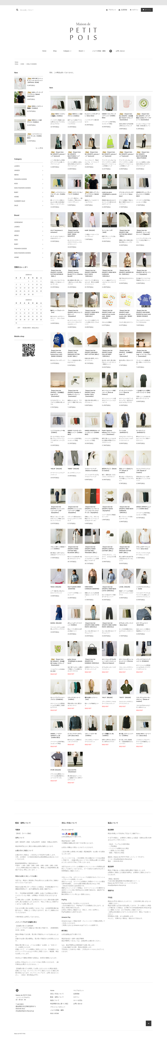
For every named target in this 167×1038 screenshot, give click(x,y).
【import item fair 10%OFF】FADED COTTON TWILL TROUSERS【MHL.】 (91, 549)
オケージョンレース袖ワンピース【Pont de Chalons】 (109, 392)
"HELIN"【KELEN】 (56, 468)
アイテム (146, 10)
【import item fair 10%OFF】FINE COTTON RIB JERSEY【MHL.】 (125, 233)
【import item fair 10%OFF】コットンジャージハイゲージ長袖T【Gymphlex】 (75, 509)
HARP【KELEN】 (90, 230)
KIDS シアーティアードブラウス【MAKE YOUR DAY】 (35, 94)
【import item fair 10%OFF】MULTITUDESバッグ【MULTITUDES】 (74, 155)
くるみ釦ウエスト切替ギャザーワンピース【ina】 (143, 391)
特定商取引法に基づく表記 (59, 1003)
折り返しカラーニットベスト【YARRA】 (126, 734)
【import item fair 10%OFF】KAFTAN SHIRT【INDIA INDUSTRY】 (73, 233)
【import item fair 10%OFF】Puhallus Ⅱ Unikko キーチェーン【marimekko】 (74, 393)
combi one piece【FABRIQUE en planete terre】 (109, 194)
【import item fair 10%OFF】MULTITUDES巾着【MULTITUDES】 (142, 155)
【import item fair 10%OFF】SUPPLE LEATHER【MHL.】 (108, 548)
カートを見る (77, 1000)
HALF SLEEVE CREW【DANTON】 (74, 588)
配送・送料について (57, 997)
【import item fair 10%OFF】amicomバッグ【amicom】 (57, 154)
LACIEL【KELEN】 (125, 587)
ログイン (135, 10)
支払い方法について (57, 994)
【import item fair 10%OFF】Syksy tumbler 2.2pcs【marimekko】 (90, 393)
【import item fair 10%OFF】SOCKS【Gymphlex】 (107, 508)
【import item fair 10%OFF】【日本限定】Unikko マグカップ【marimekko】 (57, 662)
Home (44, 51)
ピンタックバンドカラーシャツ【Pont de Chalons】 (126, 392)
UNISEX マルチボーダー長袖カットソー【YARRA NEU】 (75, 432)
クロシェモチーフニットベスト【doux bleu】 (143, 548)
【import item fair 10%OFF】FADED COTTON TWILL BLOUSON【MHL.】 (74, 549)
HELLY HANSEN (32, 64)
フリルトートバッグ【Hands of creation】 (91, 469)
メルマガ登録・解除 (99, 51)
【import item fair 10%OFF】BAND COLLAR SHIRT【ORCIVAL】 (107, 353)
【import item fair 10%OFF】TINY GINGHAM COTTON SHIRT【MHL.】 (125, 549)
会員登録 (124, 10)
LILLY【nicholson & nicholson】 (56, 231)
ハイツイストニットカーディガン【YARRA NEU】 (34, 136)
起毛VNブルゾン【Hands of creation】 (109, 469)
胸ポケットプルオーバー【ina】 (57, 311)
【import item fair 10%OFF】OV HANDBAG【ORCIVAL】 (92, 661)
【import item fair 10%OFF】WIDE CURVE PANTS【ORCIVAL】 (92, 625)
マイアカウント (78, 990)
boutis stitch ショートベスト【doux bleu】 (143, 734)
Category (67, 51)
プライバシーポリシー (57, 1007)
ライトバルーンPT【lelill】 (107, 231)
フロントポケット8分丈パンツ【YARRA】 (57, 548)
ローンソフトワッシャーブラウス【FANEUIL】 (57, 698)
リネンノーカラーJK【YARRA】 (91, 734)
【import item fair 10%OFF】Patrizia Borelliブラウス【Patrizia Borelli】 (75, 273)
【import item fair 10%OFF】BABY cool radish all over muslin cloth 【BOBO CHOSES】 (108, 314)
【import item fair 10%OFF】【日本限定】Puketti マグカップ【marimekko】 (126, 117)
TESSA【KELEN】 (56, 587)
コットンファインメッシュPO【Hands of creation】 (143, 470)
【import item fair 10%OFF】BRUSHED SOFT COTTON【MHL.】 (92, 352)
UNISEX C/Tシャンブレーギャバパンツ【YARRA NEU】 (143, 194)
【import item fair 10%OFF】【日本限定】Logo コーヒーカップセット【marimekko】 (143, 353)
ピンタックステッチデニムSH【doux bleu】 (75, 734)
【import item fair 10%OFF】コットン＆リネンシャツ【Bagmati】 (143, 232)
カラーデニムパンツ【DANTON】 (142, 624)
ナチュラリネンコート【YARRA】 (74, 698)
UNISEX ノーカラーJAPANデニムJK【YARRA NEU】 (56, 735)
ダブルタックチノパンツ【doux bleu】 (126, 624)
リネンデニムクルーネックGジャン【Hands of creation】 (143, 699)
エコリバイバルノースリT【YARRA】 (75, 193)
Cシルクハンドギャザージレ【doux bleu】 (92, 115)
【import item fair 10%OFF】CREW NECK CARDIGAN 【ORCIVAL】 (109, 273)
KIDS (22, 64)
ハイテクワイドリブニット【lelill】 (143, 588)
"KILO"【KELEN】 (107, 697)
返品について (54, 1000)
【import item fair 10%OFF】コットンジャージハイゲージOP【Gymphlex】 (57, 509)
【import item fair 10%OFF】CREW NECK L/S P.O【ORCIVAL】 (109, 588)
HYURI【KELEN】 (55, 770)
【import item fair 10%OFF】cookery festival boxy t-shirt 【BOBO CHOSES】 (56, 353)
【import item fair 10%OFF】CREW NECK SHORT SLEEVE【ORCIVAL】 (92, 313)
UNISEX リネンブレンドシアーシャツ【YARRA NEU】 (109, 116)
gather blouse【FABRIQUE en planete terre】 (75, 661)
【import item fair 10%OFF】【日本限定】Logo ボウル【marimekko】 (57, 393)
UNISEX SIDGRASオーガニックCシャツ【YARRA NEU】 (92, 432)
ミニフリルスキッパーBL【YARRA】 (57, 431)
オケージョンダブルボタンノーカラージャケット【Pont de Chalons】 (109, 661)
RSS (51, 1013)
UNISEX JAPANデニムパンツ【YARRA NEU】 (143, 507)
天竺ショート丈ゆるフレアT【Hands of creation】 (126, 470)
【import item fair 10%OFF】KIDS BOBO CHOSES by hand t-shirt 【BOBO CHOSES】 (143, 313)
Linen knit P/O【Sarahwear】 (72, 771)
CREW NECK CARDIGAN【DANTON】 (92, 588)
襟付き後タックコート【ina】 (91, 698)
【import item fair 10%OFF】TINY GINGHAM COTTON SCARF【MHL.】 (74, 353)
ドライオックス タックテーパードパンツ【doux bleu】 (126, 194)
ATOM (57, 1013)
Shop (55, 51)
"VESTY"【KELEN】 (125, 697)
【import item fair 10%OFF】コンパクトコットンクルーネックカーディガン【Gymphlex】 (92, 509)
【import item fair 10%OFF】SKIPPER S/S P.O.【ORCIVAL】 (126, 272)
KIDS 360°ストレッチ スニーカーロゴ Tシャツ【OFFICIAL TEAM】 (35, 80)
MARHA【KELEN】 (56, 623)
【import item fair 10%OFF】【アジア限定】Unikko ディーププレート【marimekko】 (143, 117)
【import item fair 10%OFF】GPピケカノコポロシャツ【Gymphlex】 (75, 313)
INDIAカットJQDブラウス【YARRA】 (34, 121)
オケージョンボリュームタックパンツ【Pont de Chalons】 (126, 661)
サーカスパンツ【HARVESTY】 (141, 431)
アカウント (112, 10)
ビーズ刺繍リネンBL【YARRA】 (108, 734)
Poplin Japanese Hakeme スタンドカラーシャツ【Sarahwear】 (109, 432)
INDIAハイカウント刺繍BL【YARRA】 (35, 107)
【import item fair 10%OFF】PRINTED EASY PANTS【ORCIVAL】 (91, 273)
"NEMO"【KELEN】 (74, 468)
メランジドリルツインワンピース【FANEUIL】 (143, 660)
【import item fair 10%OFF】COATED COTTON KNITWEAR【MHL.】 (56, 273)
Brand (82, 51)
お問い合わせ (120, 51)
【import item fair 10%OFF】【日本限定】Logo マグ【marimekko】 (126, 353)
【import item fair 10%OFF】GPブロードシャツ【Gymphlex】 (143, 272)
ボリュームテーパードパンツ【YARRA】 (75, 624)
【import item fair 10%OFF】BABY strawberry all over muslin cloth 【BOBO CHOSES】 (125, 314)
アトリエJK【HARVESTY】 (124, 431)
